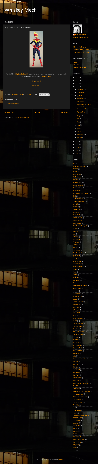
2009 (77, 150)
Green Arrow (77, 261)
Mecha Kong (77, 288)
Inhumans (76, 277)
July (78, 119)
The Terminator (78, 402)
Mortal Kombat (78, 302)
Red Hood (76, 342)
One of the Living (78, 323)
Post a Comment (13, 103)
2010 (77, 147)
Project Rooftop (78, 334)
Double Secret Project (80, 226)
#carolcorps (36, 86)
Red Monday (77, 345)
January (79, 137)
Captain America (78, 198)
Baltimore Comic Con (79, 166)
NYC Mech (76, 65)
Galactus (76, 245)
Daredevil (76, 207)
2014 (77, 83)
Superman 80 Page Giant (81, 383)
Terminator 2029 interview (81, 391)
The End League (78, 394)
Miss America (77, 296)
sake (74, 356)
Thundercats (77, 410)
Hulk (74, 272)
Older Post (63, 113)
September (80, 98)
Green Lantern (77, 264)
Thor (74, 408)
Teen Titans (76, 386)
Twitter (75, 62)
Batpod (75, 171)
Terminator (76, 389)
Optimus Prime (77, 326)
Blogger (60, 459)
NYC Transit (76, 313)
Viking (75, 428)
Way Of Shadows (78, 439)
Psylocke (76, 337)
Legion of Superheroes (80, 285)
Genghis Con (77, 250)
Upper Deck (76, 426)
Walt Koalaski (77, 434)
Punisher (76, 340)
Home (37, 113)
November (80, 92)
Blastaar (75, 180)
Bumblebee (76, 190)
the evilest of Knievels (80, 397)
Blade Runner (77, 177)
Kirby (74, 283)
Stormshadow (77, 378)
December (80, 89)
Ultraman (76, 423)
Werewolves (77, 442)
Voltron (75, 431)
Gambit (75, 247)
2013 (77, 86)
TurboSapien (77, 420)
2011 (77, 144)
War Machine (77, 436)
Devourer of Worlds (83, 109)
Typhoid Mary (81, 112)
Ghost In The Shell (78, 253)
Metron (75, 291)
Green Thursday (78, 266)
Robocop (76, 353)
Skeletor (75, 367)
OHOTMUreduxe (78, 318)
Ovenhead (76, 329)
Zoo (74, 450)
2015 (77, 80)
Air (74, 163)
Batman (75, 169)
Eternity (75, 237)
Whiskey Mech (21, 10)
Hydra (75, 275)
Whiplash (76, 445)
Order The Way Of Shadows (82, 50)
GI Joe (75, 258)
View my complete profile (81, 37)
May (78, 125)
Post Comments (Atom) (21, 117)
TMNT (75, 413)
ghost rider (76, 255)
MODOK (75, 299)
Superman (76, 380)
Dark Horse (76, 209)
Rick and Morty (77, 348)
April (78, 128)
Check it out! (36, 81)
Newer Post (10, 113)
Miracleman (77, 293)
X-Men (75, 447)
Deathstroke (77, 215)
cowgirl (75, 204)
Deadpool (76, 212)
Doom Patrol (77, 223)
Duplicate (76, 231)
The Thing (76, 405)
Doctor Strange (78, 220)
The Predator (77, 399)
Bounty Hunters (78, 185)
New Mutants (77, 304)
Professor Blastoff (79, 331)
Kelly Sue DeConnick (21, 74)
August (79, 116)
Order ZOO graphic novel (81, 52)
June (78, 122)
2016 (77, 77)
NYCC (74, 315)
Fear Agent (76, 239)
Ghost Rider (80, 101)
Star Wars (76, 375)
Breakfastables (77, 188)
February (80, 134)
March (79, 131)
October (80, 95)
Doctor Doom (77, 218)
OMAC (75, 321)
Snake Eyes (76, 370)
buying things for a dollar (81, 193)
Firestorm (76, 242)
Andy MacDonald (80, 34)
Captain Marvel (46, 76)
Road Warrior (77, 351)
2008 (77, 154)
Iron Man (76, 280)
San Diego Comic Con (79, 359)
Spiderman (76, 372)
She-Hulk (75, 361)
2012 (77, 141)
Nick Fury (76, 307)
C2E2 (74, 196)
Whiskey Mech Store (79, 47)
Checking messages (79, 201)
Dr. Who (75, 228)
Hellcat (75, 269)
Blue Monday (77, 182)
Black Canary (77, 174)
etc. (74, 234)
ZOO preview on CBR (79, 67)
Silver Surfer (77, 364)
